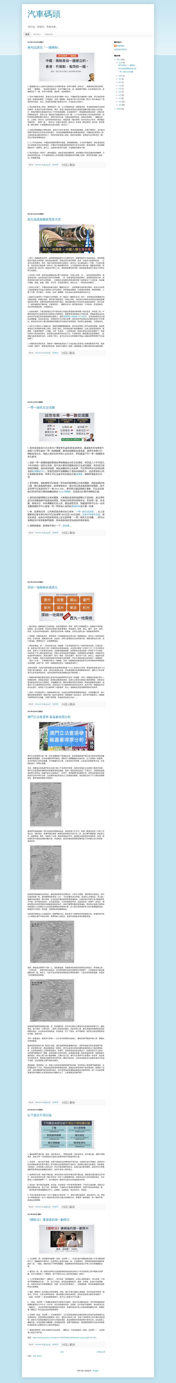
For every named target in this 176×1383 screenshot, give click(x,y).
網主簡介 (37, 34)
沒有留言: (55, 165)
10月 (121, 76)
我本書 (66, 525)
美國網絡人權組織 (70, 316)
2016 (119, 109)
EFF (80, 316)
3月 (120, 98)
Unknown (120, 46)
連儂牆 (79, 474)
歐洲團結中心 (38, 471)
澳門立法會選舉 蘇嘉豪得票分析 (49, 717)
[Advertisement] (67, 190)
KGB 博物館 (65, 491)
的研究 (84, 316)
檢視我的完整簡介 (120, 49)
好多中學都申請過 (91, 514)
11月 (121, 63)
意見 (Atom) (37, 1356)
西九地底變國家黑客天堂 (44, 219)
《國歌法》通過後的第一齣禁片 (49, 1219)
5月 (120, 92)
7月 (120, 86)
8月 (120, 82)
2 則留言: (55, 353)
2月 (120, 102)
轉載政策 (49, 34)
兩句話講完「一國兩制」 (44, 47)
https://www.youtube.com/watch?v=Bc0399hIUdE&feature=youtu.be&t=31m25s (65, 1338)
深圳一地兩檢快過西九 (43, 587)
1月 (120, 105)
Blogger (95, 1371)
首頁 (27, 34)
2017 (119, 60)
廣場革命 (76, 506)
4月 (120, 95)
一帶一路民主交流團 (41, 407)
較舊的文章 (101, 1352)
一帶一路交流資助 (85, 511)
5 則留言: (55, 1207)
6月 (120, 89)
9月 (120, 79)
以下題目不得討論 (40, 1115)
